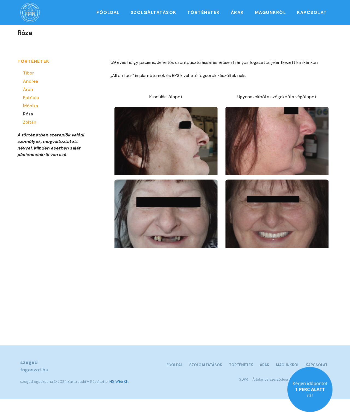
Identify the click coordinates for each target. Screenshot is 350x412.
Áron (28, 102)
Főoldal (108, 12)
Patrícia (31, 110)
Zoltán (29, 135)
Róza (28, 126)
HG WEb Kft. (119, 394)
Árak (237, 12)
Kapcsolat (312, 12)
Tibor (28, 85)
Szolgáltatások (153, 12)
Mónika (30, 118)
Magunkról (270, 12)
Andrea (30, 94)
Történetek (203, 12)
